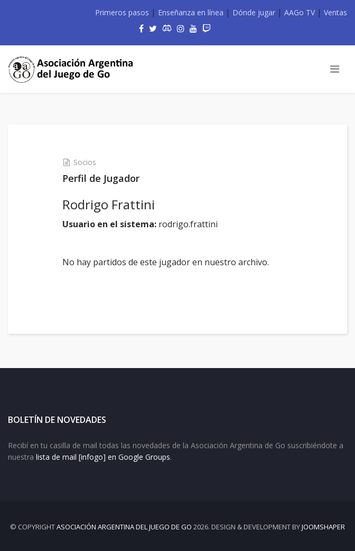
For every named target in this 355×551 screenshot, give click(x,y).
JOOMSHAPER (323, 526)
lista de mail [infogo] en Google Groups (103, 457)
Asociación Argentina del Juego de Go (124, 526)
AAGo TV (299, 12)
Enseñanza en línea (190, 12)
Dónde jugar (253, 12)
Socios (84, 162)
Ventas (335, 12)
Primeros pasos (122, 12)
